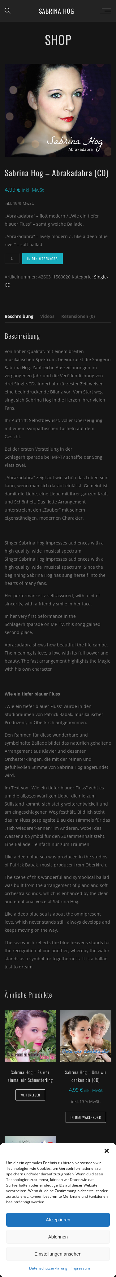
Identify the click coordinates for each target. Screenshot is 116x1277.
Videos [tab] (47, 316)
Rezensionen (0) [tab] (78, 316)
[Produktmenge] (12, 258)
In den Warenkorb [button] (86, 1117)
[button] (107, 1151)
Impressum (80, 1268)
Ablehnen (58, 1236)
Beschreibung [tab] (19, 316)
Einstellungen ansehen (58, 1253)
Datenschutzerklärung (48, 1268)
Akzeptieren (58, 1219)
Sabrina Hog (56, 11)
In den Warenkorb (42, 258)
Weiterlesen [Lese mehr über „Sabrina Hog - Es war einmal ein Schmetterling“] (30, 1094)
